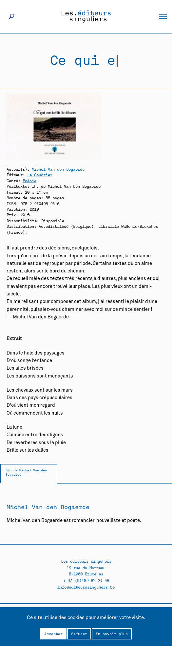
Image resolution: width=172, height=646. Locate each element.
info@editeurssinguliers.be (86, 586)
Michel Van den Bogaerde (58, 168)
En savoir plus (112, 633)
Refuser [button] (79, 633)
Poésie (29, 180)
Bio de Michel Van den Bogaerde (26, 472)
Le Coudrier (39, 174)
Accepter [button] (53, 633)
